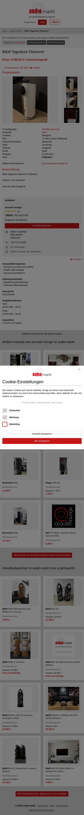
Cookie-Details (29, 402)
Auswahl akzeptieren (42, 434)
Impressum (56, 402)
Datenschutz (44, 402)
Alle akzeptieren (42, 441)
